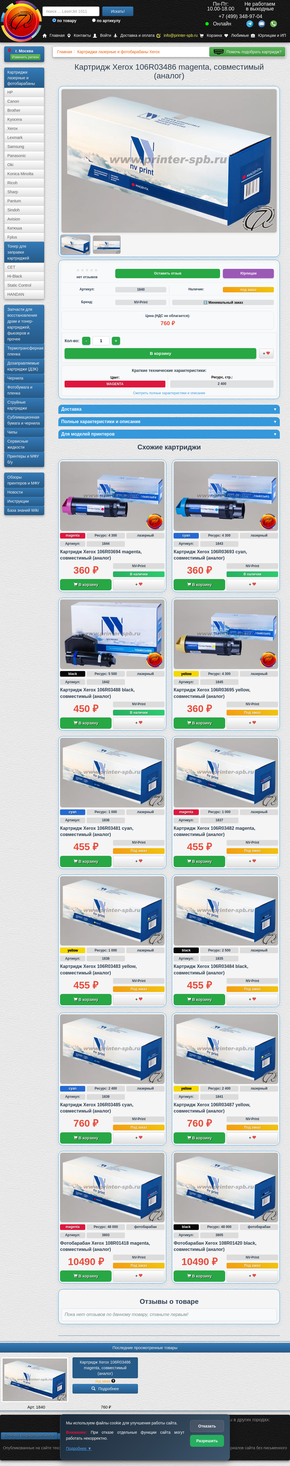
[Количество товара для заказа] (101, 340)
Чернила (15, 378)
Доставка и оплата (134, 35)
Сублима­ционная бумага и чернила (23, 420)
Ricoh (12, 183)
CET (11, 267)
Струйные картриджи (17, 405)
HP (10, 92)
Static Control (19, 285)
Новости (15, 492)
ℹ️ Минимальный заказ (223, 303)
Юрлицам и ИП (268, 35)
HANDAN (15, 294)
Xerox (12, 128)
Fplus (12, 237)
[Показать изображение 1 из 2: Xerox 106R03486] (75, 244)
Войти (102, 35)
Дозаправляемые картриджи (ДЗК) (23, 366)
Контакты (79, 35)
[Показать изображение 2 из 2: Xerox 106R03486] (107, 244)
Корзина (211, 35)
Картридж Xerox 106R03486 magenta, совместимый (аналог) (106, 1369)
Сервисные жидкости (17, 444)
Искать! (118, 11)
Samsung (15, 146)
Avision (13, 219)
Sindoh (13, 210)
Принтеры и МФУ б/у (23, 459)
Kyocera (14, 119)
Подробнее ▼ (78, 1448)
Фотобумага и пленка (19, 390)
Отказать (207, 1426)
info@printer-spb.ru (177, 35)
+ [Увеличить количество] (117, 340)
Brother (13, 110)
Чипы (12, 432)
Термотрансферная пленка (25, 351)
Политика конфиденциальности (29, 1437)
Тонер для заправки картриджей (18, 252)
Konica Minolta (20, 174)
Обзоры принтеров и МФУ (23, 480)
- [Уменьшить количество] (87, 340)
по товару (64, 20)
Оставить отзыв (167, 273)
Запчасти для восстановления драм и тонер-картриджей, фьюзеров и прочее (22, 324)
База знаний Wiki (23, 510)
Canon (13, 101)
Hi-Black (14, 276)
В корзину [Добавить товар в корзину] (160, 353)
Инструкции (18, 501)
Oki (10, 164)
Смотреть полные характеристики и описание (169, 392)
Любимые (236, 35)
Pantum (14, 201)
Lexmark (15, 137)
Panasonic (16, 155)
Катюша (14, 228)
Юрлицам (248, 273)
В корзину (86, 586)
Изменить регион (25, 57)
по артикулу (106, 20)
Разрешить (207, 1441)
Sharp (12, 192)
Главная (53, 35)
